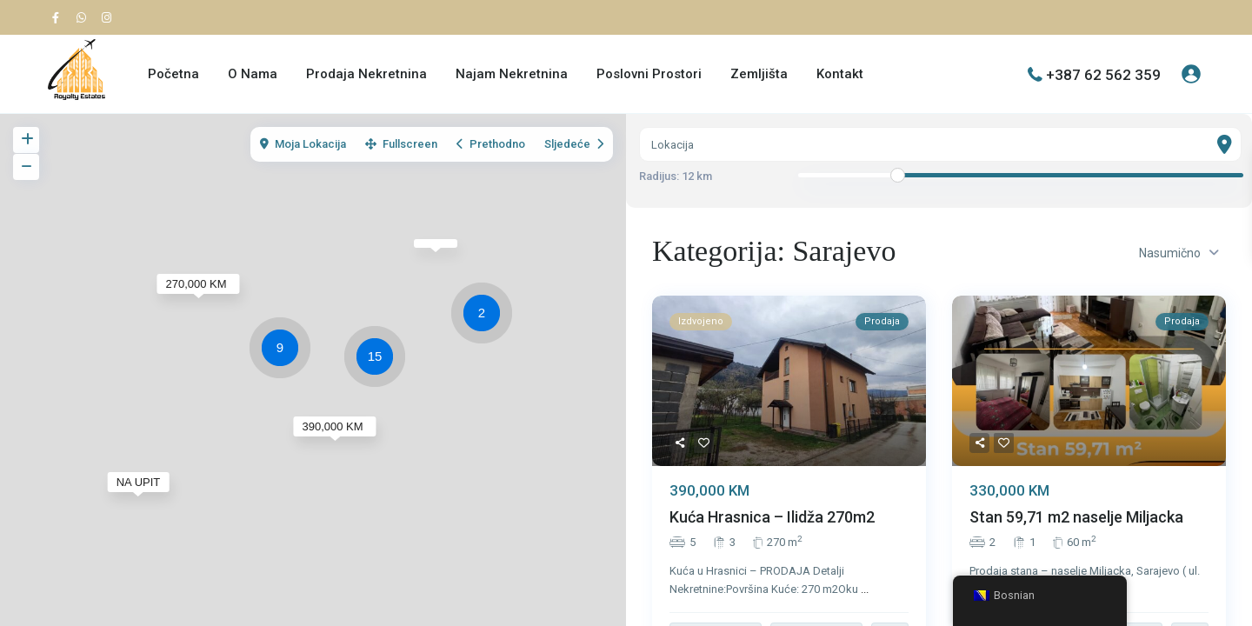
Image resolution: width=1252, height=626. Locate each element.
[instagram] (109, 17)
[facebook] (60, 17)
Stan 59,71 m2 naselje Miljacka (1076, 518)
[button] (486, 315)
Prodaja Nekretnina (366, 74)
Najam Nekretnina (512, 74)
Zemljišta (759, 74)
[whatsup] (84, 17)
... (865, 589)
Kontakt (839, 74)
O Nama (252, 74)
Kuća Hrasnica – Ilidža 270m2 (772, 518)
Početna (173, 74)
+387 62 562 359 (1103, 74)
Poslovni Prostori (649, 74)
